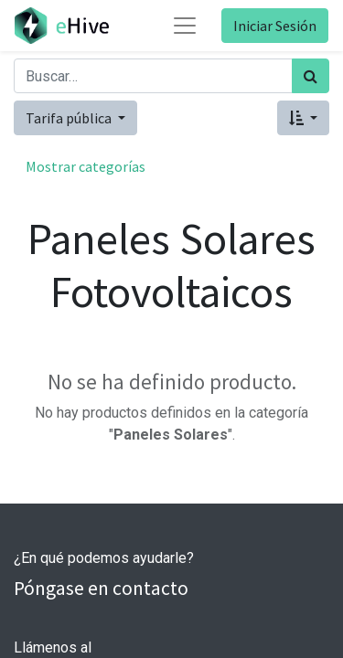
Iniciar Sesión (274, 25)
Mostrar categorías (85, 166)
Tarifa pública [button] (70, 118)
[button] (303, 118)
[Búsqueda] (310, 75)
